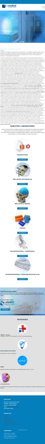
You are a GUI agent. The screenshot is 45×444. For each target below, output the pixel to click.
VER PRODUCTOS (22, 159)
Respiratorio (6, 416)
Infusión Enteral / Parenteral (10, 422)
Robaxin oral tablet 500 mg (33, 106)
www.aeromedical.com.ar (28, 123)
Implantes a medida (8, 420)
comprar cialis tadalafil (35, 118)
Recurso (20, 123)
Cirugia (5, 417)
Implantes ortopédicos (8, 419)
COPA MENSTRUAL (5, 384)
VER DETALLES (5, 309)
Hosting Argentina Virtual (22, 429)
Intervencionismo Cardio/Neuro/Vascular (12, 424)
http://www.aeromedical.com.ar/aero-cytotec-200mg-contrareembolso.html (22, 88)
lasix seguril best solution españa (16, 121)
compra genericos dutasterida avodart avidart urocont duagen (22, 118)
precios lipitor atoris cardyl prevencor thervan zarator (18, 111)
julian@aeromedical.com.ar (13, 406)
